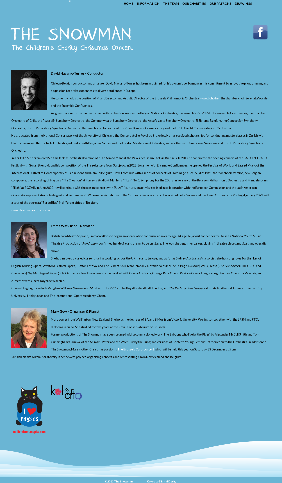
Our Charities (194, 3)
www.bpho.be (209, 98)
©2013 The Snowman (119, 481)
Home (128, 3)
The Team (171, 3)
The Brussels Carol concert (136, 349)
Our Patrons (220, 3)
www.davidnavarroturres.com (31, 210)
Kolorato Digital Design (162, 481)
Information (148, 3)
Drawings (243, 3)
